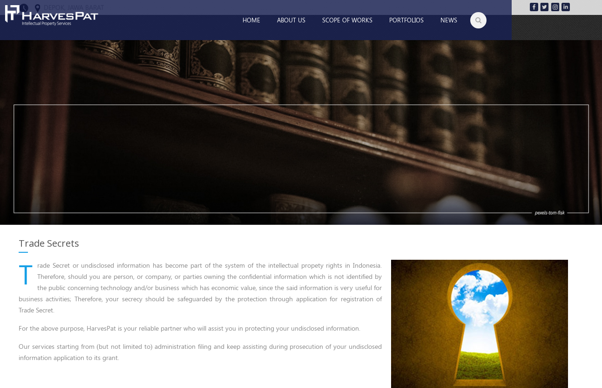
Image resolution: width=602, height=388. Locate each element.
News (448, 20)
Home (251, 20)
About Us (291, 20)
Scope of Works (347, 20)
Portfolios (406, 20)
